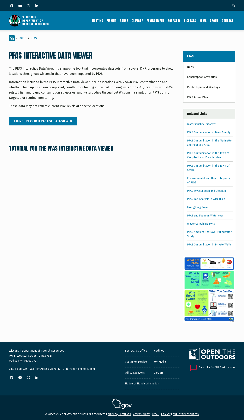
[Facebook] (12, 6)
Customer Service (136, 361)
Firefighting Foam (197, 207)
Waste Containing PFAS (201, 223)
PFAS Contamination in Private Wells (209, 244)
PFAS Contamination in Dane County (208, 132)
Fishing (111, 20)
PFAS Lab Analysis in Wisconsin (206, 199)
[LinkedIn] (37, 6)
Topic (22, 38)
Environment (155, 20)
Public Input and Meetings (203, 87)
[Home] (12, 38)
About (214, 20)
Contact (227, 20)
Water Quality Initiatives (202, 124)
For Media (160, 361)
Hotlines (159, 350)
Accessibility (141, 414)
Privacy (165, 414)
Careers (159, 372)
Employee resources (186, 414)
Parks (124, 20)
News (202, 20)
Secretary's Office (136, 350)
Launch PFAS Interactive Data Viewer (43, 121)
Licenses (190, 20)
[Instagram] (29, 6)
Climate (137, 20)
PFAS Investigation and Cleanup (206, 191)
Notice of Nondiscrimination (142, 383)
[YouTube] (20, 6)
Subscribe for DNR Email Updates (217, 367)
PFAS (34, 38)
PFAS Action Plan (197, 97)
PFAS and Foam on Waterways (205, 215)
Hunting (97, 20)
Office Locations (135, 372)
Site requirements (119, 414)
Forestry (174, 20)
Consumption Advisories (202, 77)
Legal (155, 414)
